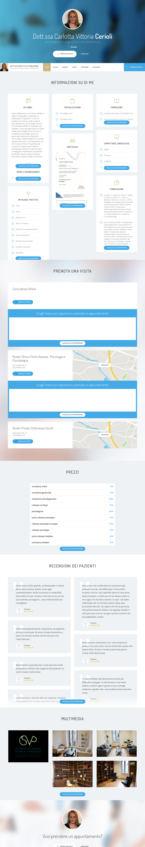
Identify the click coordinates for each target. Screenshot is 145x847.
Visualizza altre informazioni (28, 166)
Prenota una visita (134, 67)
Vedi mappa (105, 365)
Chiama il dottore (22, 302)
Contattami (84, 54)
